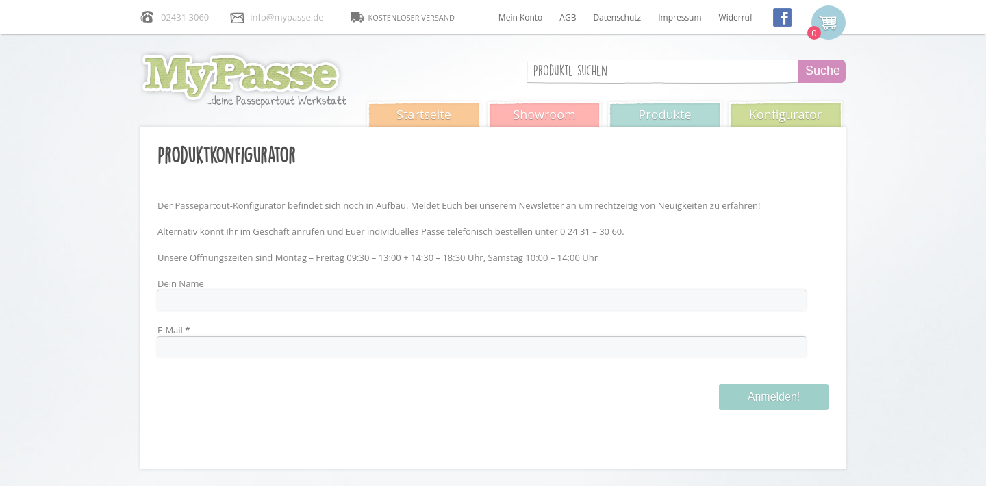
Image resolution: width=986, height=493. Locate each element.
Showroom (544, 114)
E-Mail (173, 330)
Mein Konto (520, 17)
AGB (567, 17)
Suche (822, 70)
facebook (782, 17)
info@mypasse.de (286, 17)
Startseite (423, 114)
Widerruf (736, 17)
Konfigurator (785, 114)
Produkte (664, 114)
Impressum (679, 17)
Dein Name (180, 283)
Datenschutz (617, 17)
